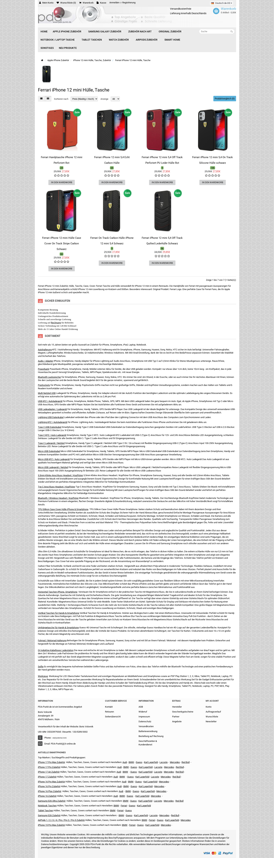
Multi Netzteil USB (47, 393)
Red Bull (186, 762)
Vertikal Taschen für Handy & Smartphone (58, 613)
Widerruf (143, 711)
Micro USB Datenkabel (49, 451)
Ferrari (132, 825)
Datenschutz (145, 721)
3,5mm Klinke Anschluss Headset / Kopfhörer (60, 475)
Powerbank (43, 369)
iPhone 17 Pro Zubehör (49, 767)
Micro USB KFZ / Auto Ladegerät (54, 459)
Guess (139, 762)
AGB (141, 706)
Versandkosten (146, 726)
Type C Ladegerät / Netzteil (51, 443)
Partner (175, 716)
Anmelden (114, 2)
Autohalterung (45, 349)
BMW (122, 776)
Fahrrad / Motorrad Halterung (52, 640)
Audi (119, 772)
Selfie (41, 666)
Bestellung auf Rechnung (151, 736)
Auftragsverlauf (213, 711)
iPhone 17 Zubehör (47, 776)
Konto (208, 706)
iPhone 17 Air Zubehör (49, 772)
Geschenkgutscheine (182, 711)
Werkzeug (43, 676)
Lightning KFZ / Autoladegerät (52, 422)
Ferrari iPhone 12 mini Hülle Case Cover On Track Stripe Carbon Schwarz (61, 243)
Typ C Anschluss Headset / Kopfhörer (56, 486)
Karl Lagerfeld (151, 762)
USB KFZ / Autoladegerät (50, 401)
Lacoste (158, 801)
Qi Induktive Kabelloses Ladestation (55, 650)
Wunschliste (212, 716)
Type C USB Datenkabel (49, 427)
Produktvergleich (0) (225, 98)
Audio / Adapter (45, 361)
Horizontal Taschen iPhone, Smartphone (57, 592)
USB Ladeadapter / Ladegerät (52, 409)
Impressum (144, 716)
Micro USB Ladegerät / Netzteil (53, 467)
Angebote (177, 721)
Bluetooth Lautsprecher (49, 377)
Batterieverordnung (148, 731)
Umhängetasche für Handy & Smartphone (58, 627)
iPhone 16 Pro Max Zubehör (51, 781)
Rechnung (56, 322)
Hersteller (177, 706)
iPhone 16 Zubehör (47, 796)
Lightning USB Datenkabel (51, 417)
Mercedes (175, 762)
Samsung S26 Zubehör (49, 815)
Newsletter (211, 721)
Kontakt (109, 706)
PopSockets (44, 385)
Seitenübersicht (113, 716)
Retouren (109, 711)
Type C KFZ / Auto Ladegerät (52, 435)
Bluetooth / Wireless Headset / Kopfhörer (58, 498)
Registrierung (128, 2)
